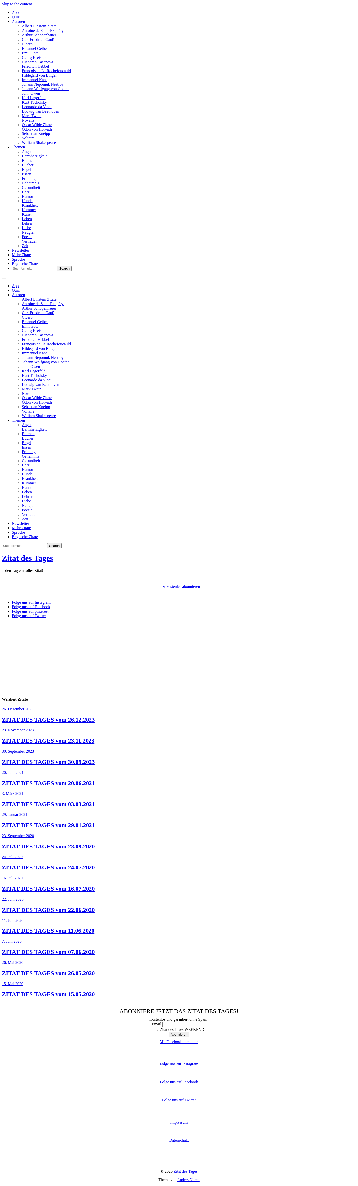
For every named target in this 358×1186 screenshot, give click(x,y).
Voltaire (28, 138)
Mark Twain (31, 116)
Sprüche (18, 259)
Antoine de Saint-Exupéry (43, 30)
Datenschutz (179, 1140)
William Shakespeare (39, 142)
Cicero (27, 44)
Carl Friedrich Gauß (38, 39)
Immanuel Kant (34, 80)
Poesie (27, 237)
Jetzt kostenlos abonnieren (179, 586)
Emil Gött (30, 53)
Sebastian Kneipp (36, 134)
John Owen (31, 93)
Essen (26, 174)
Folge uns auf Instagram (179, 1064)
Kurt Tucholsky (34, 102)
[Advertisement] (179, 657)
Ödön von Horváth (37, 129)
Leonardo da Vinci (37, 107)
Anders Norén (188, 1180)
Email (156, 1024)
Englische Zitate (25, 264)
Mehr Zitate (21, 255)
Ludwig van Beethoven (40, 111)
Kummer (29, 210)
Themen (18, 147)
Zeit (25, 246)
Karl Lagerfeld (34, 98)
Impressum (179, 1122)
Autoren (18, 21)
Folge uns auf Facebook (179, 1082)
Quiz (16, 17)
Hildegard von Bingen (39, 75)
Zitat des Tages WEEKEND (179, 1029)
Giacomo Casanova (37, 62)
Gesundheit (31, 187)
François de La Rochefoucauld (46, 71)
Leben (27, 219)
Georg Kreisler (34, 57)
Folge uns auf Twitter (179, 1100)
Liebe (26, 228)
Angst (26, 151)
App (15, 12)
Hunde (27, 201)
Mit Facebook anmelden (179, 1042)
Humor (27, 196)
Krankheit (30, 205)
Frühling (29, 178)
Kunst (26, 214)
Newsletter (20, 250)
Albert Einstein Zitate (39, 26)
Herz (26, 192)
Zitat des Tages (27, 558)
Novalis (28, 120)
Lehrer (27, 223)
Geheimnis (30, 183)
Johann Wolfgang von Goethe (45, 89)
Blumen (28, 160)
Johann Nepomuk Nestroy (43, 84)
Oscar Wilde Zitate (37, 125)
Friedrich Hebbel (35, 66)
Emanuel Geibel (35, 48)
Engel (26, 169)
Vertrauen (29, 241)
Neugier (28, 232)
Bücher (27, 165)
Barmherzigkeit (34, 156)
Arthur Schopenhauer (39, 35)
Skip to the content (17, 4)
